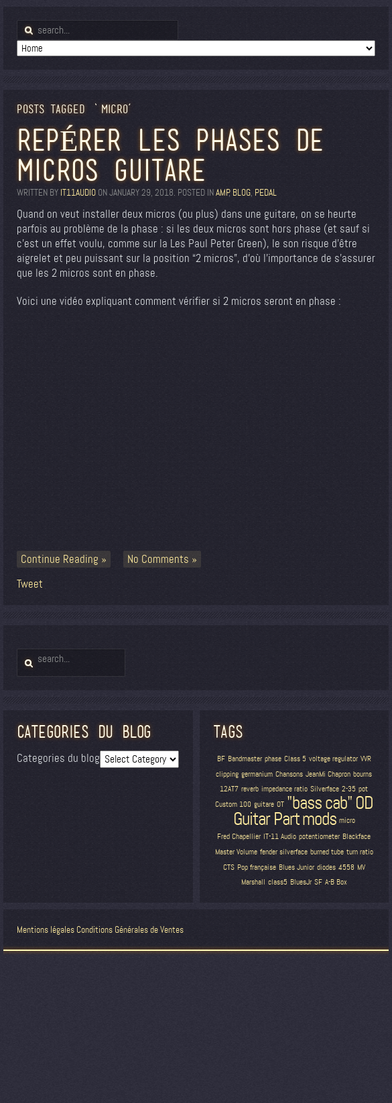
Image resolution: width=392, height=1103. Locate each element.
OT (280, 804)
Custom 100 (233, 804)
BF (221, 759)
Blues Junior (296, 867)
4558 (346, 867)
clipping (227, 774)
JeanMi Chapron (328, 774)
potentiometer (319, 836)
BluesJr (301, 882)
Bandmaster (245, 759)
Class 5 (295, 759)
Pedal (266, 193)
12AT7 (229, 789)
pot (363, 789)
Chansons (289, 774)
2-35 (349, 789)
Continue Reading (60, 559)
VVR (366, 759)
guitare (264, 804)
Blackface (356, 836)
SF (318, 882)
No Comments (158, 559)
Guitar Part (266, 819)
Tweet (30, 584)
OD (364, 803)
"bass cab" (319, 803)
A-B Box (336, 882)
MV (361, 867)
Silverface (324, 789)
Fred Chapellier (239, 836)
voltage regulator (333, 759)
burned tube (327, 852)
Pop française (256, 867)
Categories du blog (58, 758)
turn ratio (359, 852)
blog (242, 193)
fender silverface (284, 852)
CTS (229, 867)
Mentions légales (45, 930)
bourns (362, 774)
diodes (326, 867)
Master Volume (236, 852)
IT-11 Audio (279, 836)
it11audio (78, 193)
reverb (250, 789)
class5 (277, 882)
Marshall (253, 882)
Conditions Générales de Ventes (130, 930)
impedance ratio (284, 789)
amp (222, 193)
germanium (257, 774)
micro (347, 820)
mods (319, 819)
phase (273, 759)
